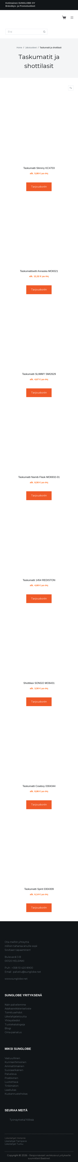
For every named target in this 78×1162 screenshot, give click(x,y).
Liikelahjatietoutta (16, 1016)
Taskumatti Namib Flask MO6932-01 (39, 477)
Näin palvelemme (15, 1004)
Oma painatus (13, 1032)
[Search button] (44, 32)
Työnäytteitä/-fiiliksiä (22, 1119)
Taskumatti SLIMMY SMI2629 (39, 374)
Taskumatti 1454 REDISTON (39, 580)
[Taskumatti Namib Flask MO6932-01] (39, 437)
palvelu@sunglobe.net (27, 971)
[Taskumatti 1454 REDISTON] (39, 540)
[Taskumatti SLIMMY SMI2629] (39, 334)
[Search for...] (23, 32)
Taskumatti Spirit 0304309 (39, 889)
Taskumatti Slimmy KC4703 (39, 168)
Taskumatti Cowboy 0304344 (38, 786)
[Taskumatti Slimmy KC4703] (39, 128)
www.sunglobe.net (16, 978)
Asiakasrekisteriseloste (18, 1008)
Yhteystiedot (12, 1020)
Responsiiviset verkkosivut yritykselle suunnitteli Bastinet (49, 1157)
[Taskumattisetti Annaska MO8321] (39, 231)
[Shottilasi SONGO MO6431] (39, 643)
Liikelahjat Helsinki (15, 1138)
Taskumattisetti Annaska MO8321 (39, 271)
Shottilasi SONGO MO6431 (39, 683)
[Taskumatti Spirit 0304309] (39, 849)
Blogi (8, 1028)
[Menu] (72, 17)
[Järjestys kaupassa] (70, 87)
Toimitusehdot (13, 1012)
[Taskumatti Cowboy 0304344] (39, 746)
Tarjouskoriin (39, 186)
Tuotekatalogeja (15, 1024)
